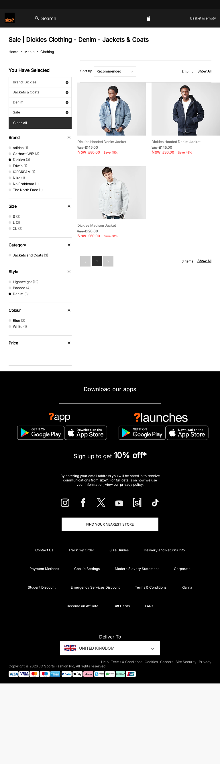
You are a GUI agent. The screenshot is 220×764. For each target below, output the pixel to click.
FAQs (149, 606)
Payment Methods (44, 569)
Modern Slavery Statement (137, 569)
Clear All (20, 123)
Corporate (182, 569)
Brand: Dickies (40, 82)
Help (105, 662)
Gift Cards (121, 606)
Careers (166, 662)
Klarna (187, 587)
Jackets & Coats (40, 92)
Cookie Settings (87, 569)
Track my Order (81, 550)
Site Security (186, 662)
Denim (40, 102)
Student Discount (42, 587)
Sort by (86, 71)
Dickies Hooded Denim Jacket (101, 142)
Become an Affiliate (82, 606)
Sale (40, 112)
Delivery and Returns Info (164, 550)
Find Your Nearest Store (110, 524)
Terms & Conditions (150, 587)
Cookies (151, 662)
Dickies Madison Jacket (96, 225)
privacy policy (131, 484)
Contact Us (44, 550)
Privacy (205, 662)
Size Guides (119, 550)
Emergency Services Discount (95, 587)
